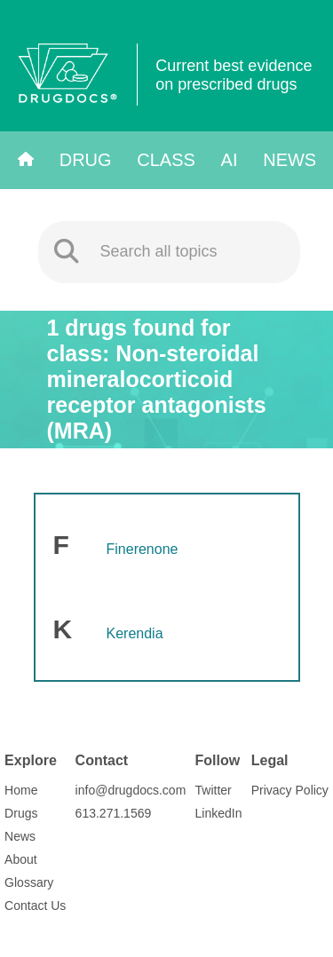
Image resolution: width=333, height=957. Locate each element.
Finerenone (142, 549)
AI (229, 160)
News (289, 160)
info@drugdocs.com (130, 790)
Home (20, 790)
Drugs (20, 813)
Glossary (28, 882)
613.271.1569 (113, 813)
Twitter (213, 790)
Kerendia (135, 633)
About (20, 859)
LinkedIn (218, 813)
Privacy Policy (290, 790)
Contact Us (35, 905)
